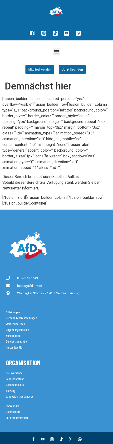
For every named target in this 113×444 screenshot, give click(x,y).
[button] (56, 52)
